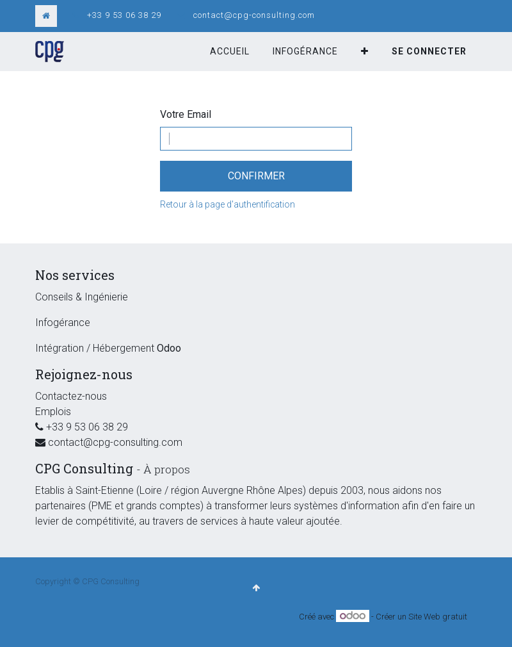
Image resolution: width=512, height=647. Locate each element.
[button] (365, 51)
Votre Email (185, 114)
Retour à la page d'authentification (227, 204)
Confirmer (256, 176)
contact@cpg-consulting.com (254, 15)
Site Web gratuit (437, 616)
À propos (166, 469)
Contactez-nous (71, 396)
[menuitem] (230, 51)
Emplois (53, 411)
